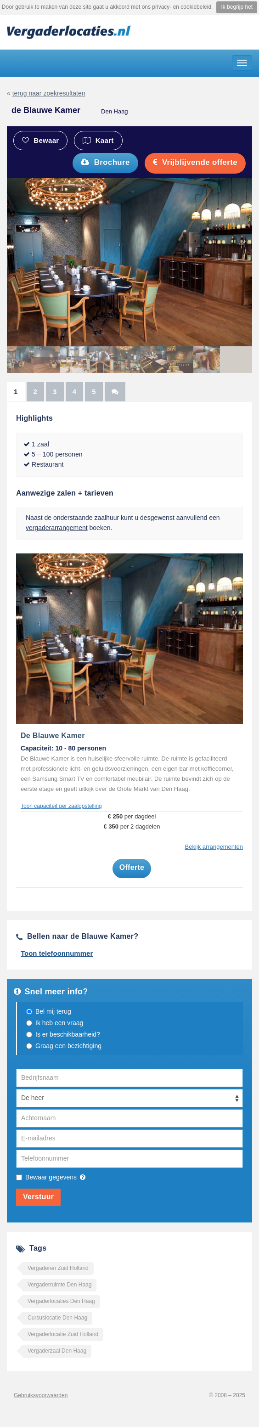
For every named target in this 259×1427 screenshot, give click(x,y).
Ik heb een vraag (59, 1023)
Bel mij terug (53, 1011)
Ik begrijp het (237, 7)
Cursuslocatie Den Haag (57, 1317)
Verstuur (38, 1197)
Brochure (105, 162)
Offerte (132, 867)
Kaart (98, 140)
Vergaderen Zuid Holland (58, 1268)
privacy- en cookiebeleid (181, 7)
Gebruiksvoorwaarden (41, 1395)
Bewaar (40, 140)
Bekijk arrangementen (214, 846)
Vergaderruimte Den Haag (59, 1284)
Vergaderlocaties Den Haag (61, 1301)
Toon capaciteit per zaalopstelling (61, 806)
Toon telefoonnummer (57, 953)
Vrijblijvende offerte (195, 162)
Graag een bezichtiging (68, 1045)
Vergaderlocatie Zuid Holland (63, 1334)
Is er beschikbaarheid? (67, 1034)
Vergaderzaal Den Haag (57, 1351)
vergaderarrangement (57, 527)
